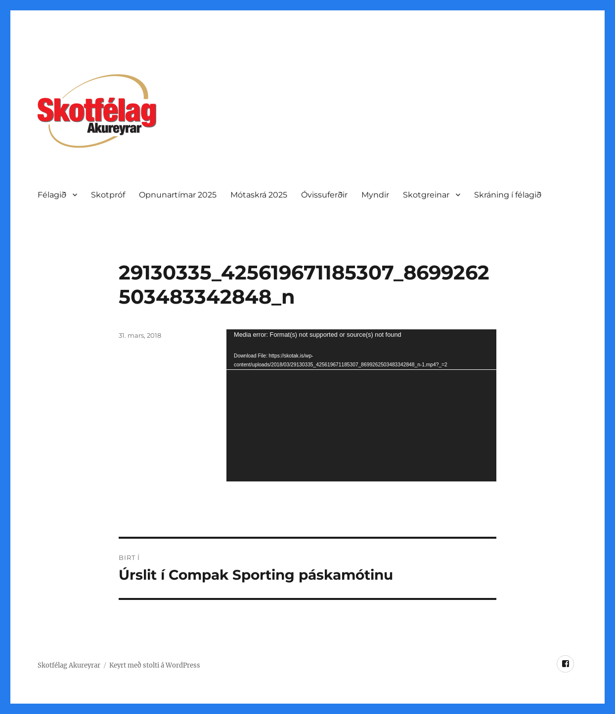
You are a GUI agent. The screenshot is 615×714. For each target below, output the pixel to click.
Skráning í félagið (507, 194)
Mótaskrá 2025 (258, 194)
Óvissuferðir (324, 194)
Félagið (52, 194)
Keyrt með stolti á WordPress (154, 665)
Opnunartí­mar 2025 (178, 194)
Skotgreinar (426, 194)
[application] (361, 405)
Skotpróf (108, 194)
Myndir (375, 194)
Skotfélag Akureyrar (69, 665)
